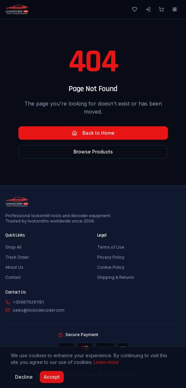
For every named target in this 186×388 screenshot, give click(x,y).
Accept (52, 378)
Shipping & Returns (115, 277)
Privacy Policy (111, 257)
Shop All (13, 247)
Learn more (106, 363)
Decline (24, 378)
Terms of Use (110, 247)
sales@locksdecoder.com (38, 310)
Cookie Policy (111, 267)
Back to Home (93, 133)
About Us (14, 267)
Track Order (17, 257)
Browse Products (93, 151)
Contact (13, 277)
